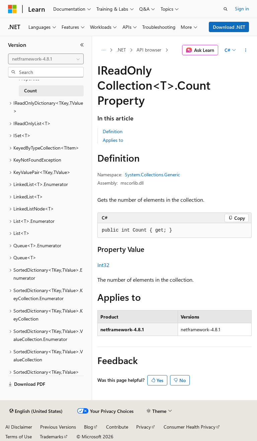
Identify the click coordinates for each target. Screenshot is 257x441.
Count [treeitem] (30, 90)
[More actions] (246, 50)
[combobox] (46, 59)
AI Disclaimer (18, 427)
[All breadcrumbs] (103, 50)
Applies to (113, 140)
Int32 (103, 264)
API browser (149, 50)
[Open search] (225, 9)
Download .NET (229, 27)
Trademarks (51, 436)
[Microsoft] (12, 9)
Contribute (117, 427)
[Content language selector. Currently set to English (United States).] (36, 411)
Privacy (143, 427)
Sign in (242, 8)
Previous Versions (58, 427)
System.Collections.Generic (152, 174)
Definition (112, 131)
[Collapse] (82, 45)
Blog (88, 427)
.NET (121, 50)
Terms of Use (18, 436)
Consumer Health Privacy (190, 427)
